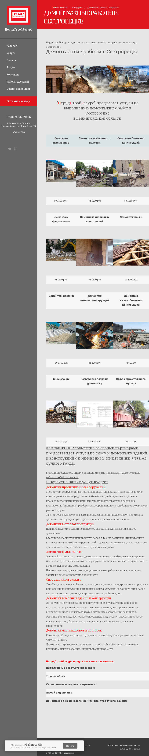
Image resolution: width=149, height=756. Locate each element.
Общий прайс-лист (18, 88)
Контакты (13, 74)
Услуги (11, 53)
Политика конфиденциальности (124, 745)
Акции (11, 67)
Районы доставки (18, 81)
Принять (70, 746)
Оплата (11, 60)
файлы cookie (34, 744)
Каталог (12, 45)
